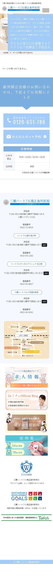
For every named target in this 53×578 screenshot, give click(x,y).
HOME (5, 52)
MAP (44, 245)
